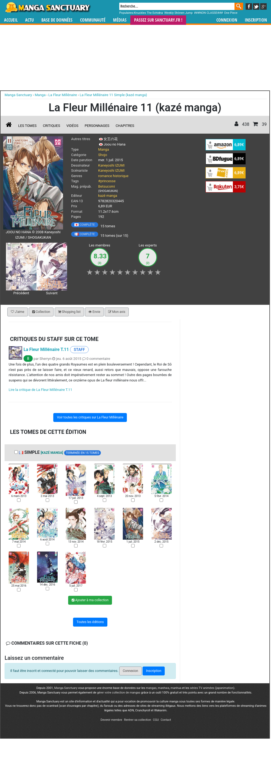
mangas (151, 688)
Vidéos (72, 126)
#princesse (106, 181)
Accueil (11, 20)
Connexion (226, 20)
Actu (29, 20)
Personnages (97, 126)
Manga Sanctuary (66, 688)
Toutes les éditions (90, 622)
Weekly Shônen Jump (178, 13)
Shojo (102, 155)
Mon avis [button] (116, 312)
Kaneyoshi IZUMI (111, 165)
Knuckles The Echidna (148, 13)
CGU (156, 720)
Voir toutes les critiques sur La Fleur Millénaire (90, 417)
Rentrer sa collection (137, 720)
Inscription (256, 20)
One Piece (230, 13)
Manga (47, 7)
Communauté (92, 20)
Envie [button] (94, 312)
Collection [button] (41, 312)
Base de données (56, 20)
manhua (176, 688)
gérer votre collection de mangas (118, 692)
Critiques (51, 126)
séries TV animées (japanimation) (212, 688)
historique (120, 176)
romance (105, 176)
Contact (166, 720)
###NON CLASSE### (208, 13)
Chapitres (125, 126)
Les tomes (27, 126)
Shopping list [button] (69, 312)
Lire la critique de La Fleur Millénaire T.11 (40, 390)
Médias (120, 20)
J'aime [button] (17, 312)
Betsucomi (106, 186)
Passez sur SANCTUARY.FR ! (158, 20)
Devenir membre (111, 720)
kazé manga (107, 196)
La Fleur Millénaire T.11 (46, 349)
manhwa (163, 688)
